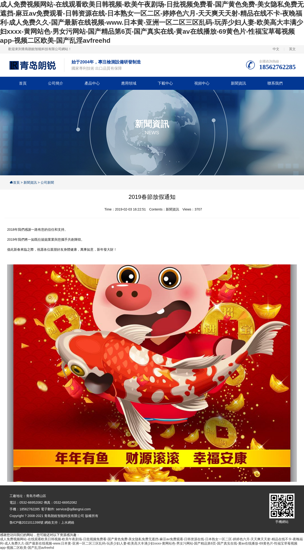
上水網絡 (67, 522)
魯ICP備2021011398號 (26, 522)
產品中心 (92, 83)
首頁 (23, 83)
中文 (276, 49)
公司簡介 (55, 83)
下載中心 (165, 83)
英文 (292, 49)
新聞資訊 (238, 83)
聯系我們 (275, 83)
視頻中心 (201, 83)
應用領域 (128, 83)
